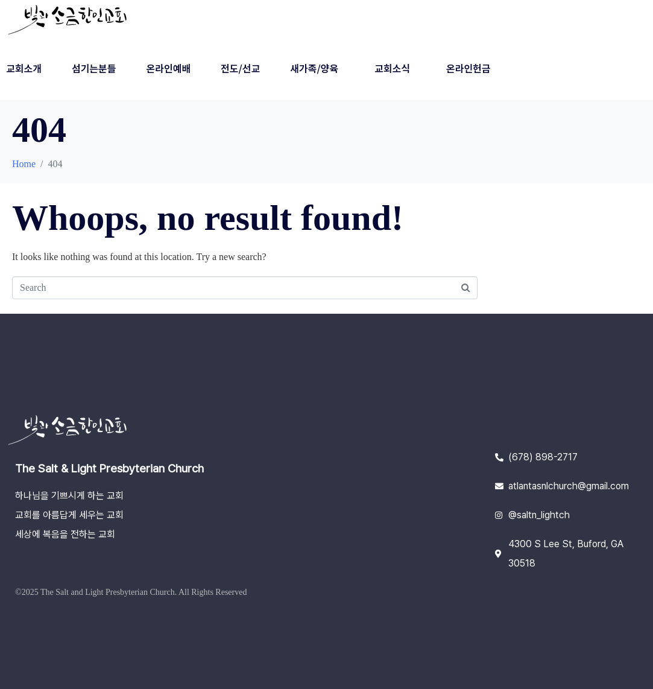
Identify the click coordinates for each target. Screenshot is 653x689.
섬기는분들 (94, 68)
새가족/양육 (314, 68)
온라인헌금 (468, 68)
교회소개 (24, 68)
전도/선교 (240, 68)
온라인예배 (169, 68)
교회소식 (392, 68)
